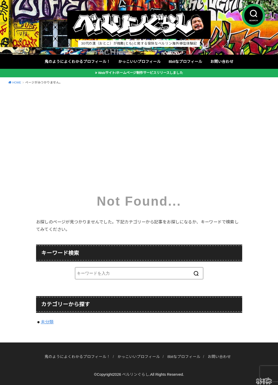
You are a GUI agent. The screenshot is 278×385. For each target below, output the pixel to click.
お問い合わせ (221, 62)
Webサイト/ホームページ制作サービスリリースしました (140, 73)
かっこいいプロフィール (139, 62)
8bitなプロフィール (185, 62)
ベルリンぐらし (135, 374)
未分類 (47, 322)
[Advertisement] (139, 127)
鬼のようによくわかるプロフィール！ (77, 62)
